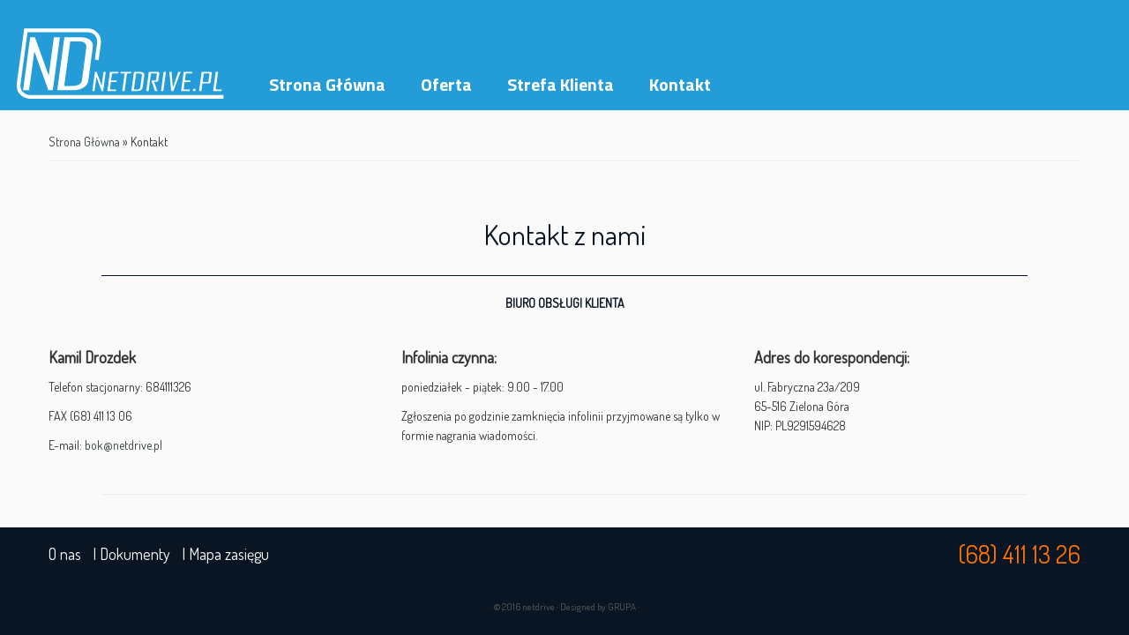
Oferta (446, 84)
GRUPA (622, 607)
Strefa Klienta (560, 84)
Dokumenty (135, 554)
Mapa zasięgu (229, 554)
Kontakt (680, 84)
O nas (65, 554)
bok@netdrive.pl (123, 444)
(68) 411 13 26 (1019, 554)
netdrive (538, 607)
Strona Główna (327, 84)
